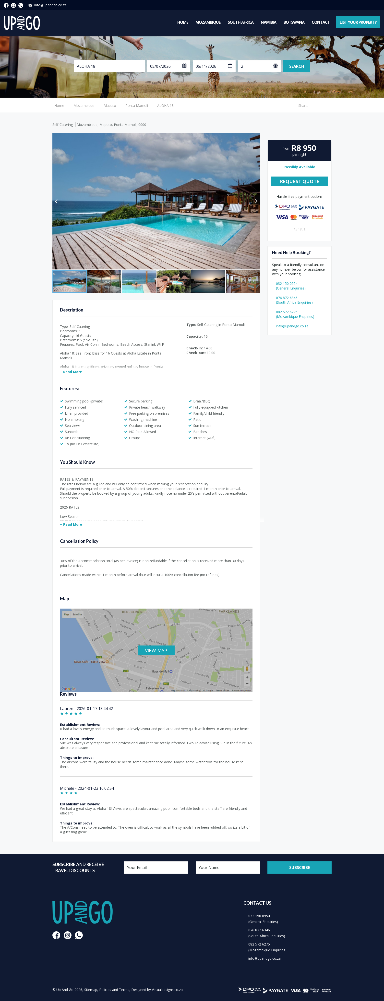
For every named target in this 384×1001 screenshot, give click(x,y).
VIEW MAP (156, 650)
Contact (321, 22)
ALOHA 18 (165, 105)
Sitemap (90, 989)
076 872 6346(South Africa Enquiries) (294, 300)
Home (182, 22)
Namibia (268, 22)
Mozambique (207, 22)
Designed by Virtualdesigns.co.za (157, 989)
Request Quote (299, 181)
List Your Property (358, 22)
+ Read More (71, 372)
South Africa (240, 22)
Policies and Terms (114, 989)
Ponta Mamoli (136, 105)
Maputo (110, 105)
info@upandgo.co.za (50, 5)
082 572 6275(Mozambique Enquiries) (295, 314)
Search (296, 66)
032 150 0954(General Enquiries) (291, 285)
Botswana (294, 22)
